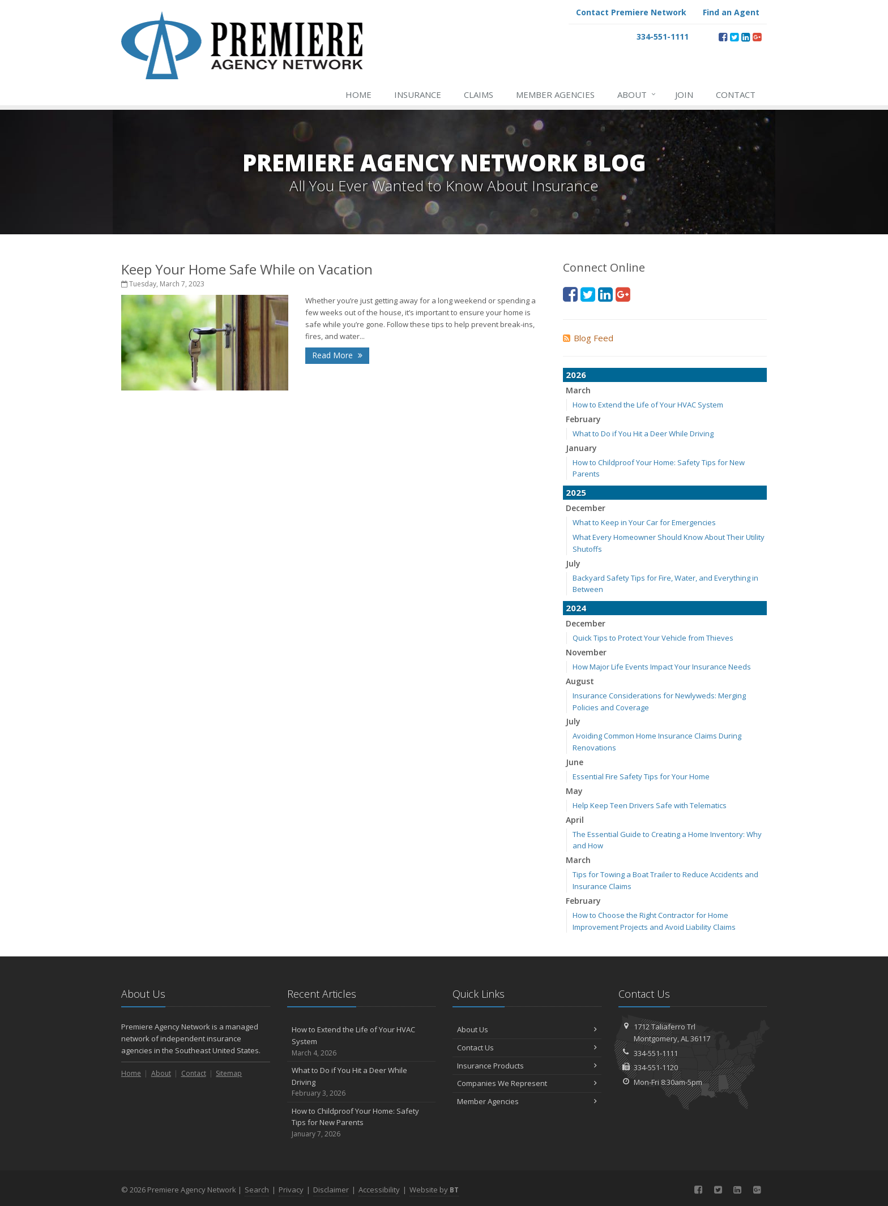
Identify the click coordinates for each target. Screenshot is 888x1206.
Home (358, 94)
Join (684, 94)
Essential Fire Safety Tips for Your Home (641, 776)
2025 (576, 492)
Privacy (291, 1189)
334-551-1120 (656, 1067)
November (586, 652)
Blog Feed (588, 338)
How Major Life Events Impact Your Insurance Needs (662, 667)
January (581, 448)
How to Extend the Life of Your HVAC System (648, 405)
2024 (576, 607)
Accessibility (379, 1189)
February (583, 419)
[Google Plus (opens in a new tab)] (757, 37)
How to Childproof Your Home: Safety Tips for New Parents (362, 1123)
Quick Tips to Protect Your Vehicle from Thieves (653, 638)
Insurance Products (527, 1066)
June (574, 762)
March (578, 390)
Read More (337, 355)
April (575, 819)
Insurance (417, 94)
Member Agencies (555, 94)
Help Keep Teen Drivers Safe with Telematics (650, 805)
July (573, 563)
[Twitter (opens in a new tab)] (734, 37)
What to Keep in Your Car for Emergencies (644, 522)
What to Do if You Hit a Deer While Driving (643, 433)
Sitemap (229, 1073)
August (580, 681)
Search (257, 1189)
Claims (478, 94)
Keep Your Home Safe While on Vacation (247, 269)
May (574, 791)
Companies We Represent (527, 1083)
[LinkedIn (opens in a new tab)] (745, 37)
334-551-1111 (656, 1053)
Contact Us (527, 1047)
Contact (735, 94)
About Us (527, 1029)
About (637, 94)
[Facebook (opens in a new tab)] (723, 37)
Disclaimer (331, 1189)
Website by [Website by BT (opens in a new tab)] (434, 1189)
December (585, 508)
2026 (576, 374)
